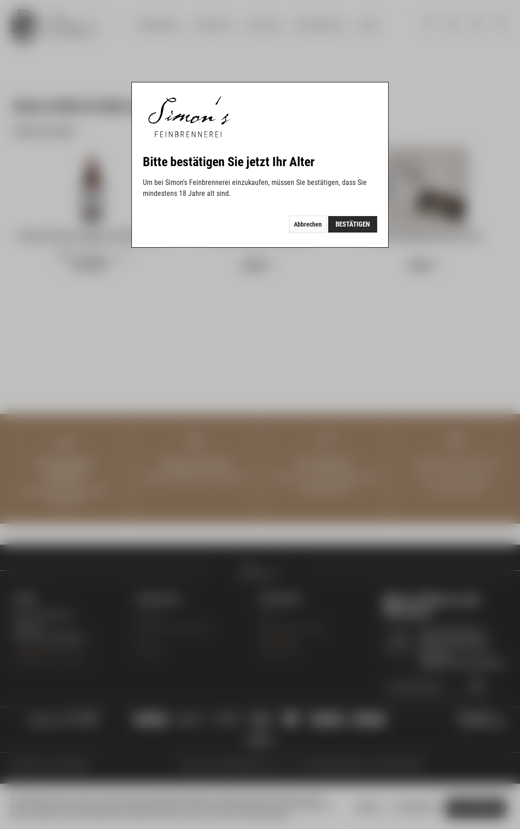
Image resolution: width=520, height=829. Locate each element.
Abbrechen (308, 224)
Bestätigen (353, 224)
